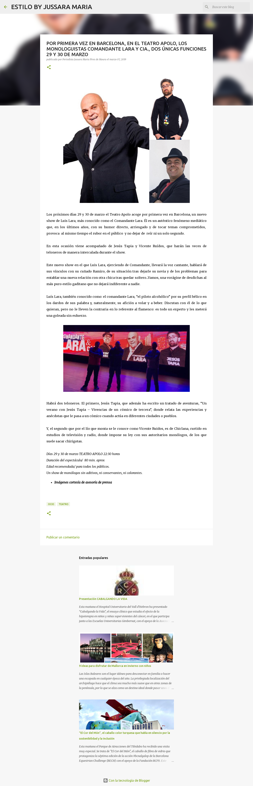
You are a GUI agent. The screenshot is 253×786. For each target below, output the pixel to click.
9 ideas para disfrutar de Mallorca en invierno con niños (115, 665)
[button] (48, 67)
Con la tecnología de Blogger (126, 780)
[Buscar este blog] (229, 7)
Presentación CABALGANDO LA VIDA (103, 598)
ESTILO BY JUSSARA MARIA (51, 6)
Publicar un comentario (63, 537)
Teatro (63, 504)
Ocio (51, 504)
